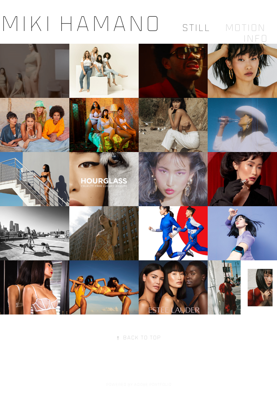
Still (196, 27)
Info (255, 38)
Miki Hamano (80, 23)
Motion (245, 27)
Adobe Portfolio (152, 384)
